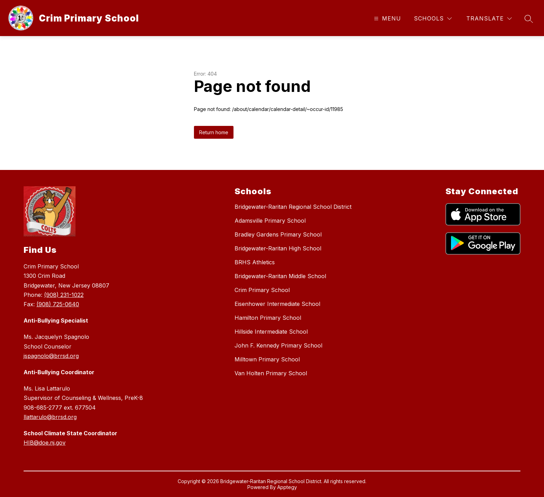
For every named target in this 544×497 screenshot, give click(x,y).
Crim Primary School (262, 289)
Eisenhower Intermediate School (277, 303)
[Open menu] (386, 18)
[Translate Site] (489, 18)
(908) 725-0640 (57, 304)
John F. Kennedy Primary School (278, 345)
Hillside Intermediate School (271, 331)
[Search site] (529, 19)
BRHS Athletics (255, 262)
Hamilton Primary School (268, 317)
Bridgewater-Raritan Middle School (280, 276)
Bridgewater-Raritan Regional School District (293, 206)
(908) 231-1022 (64, 294)
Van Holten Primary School (271, 373)
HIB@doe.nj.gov (45, 442)
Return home (213, 132)
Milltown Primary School (267, 359)
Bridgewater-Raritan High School (278, 248)
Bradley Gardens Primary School (278, 234)
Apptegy (287, 487)
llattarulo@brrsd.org (50, 416)
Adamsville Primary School (270, 220)
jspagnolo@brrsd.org (51, 355)
